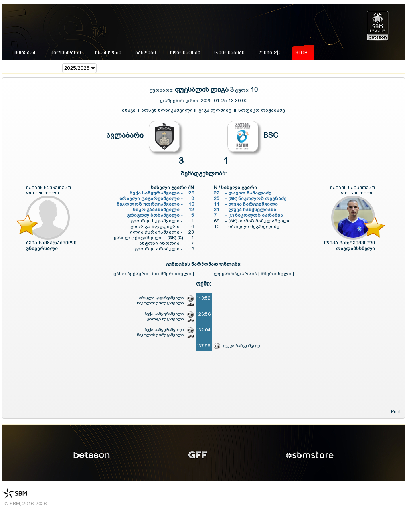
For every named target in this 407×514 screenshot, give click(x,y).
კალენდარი (66, 52)
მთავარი (25, 52)
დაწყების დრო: (180, 100)
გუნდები (145, 52)
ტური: (242, 90)
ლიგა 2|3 (270, 52)
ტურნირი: (162, 90)
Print (396, 411)
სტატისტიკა (185, 52)
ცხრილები (108, 52)
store (302, 52)
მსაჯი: (130, 110)
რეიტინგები (229, 52)
